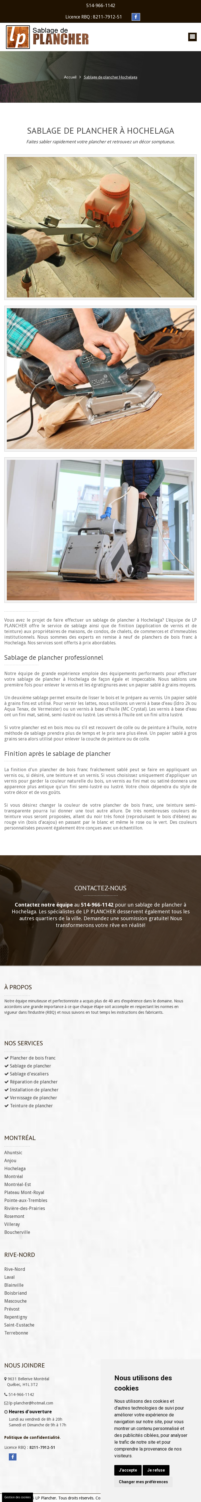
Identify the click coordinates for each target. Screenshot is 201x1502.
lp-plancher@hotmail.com (28, 1402)
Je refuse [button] (156, 1470)
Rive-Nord (14, 1269)
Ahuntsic (13, 1152)
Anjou (10, 1160)
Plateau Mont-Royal (24, 1192)
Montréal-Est (17, 1184)
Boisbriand (15, 1293)
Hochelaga (15, 1168)
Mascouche (15, 1301)
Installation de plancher (31, 1089)
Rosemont (14, 1216)
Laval (9, 1277)
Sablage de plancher (27, 1065)
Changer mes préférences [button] (143, 1482)
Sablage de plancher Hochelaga (110, 77)
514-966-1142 (100, 5)
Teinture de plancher (28, 1105)
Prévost (12, 1308)
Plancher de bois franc (29, 1057)
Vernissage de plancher (30, 1097)
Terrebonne (16, 1332)
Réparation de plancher (31, 1081)
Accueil (69, 77)
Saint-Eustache (19, 1324)
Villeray (12, 1224)
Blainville (14, 1285)
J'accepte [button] (128, 1470)
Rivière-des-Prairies (24, 1208)
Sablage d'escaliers (26, 1073)
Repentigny (15, 1316)
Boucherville (17, 1232)
